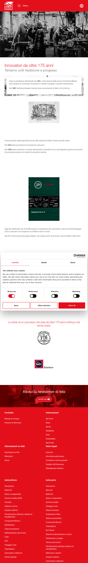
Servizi (48, 389)
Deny (16, 305)
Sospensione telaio (53, 476)
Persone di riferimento (13, 385)
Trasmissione (9, 511)
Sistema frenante (52, 472)
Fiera (48, 397)
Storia (7, 422)
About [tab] (72, 262)
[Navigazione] (22, 6)
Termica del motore (53, 504)
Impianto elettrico (11, 472)
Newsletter (50, 393)
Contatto (9, 374)
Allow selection (44, 305)
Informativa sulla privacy (55, 418)
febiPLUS (8, 452)
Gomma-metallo (52, 464)
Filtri (6, 503)
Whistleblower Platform (54, 430)
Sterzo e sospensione (13, 456)
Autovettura (11, 442)
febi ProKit (50, 405)
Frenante (8, 464)
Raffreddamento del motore (15, 495)
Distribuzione (9, 487)
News (48, 385)
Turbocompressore (12, 491)
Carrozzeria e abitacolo (13, 515)
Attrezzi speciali (10, 519)
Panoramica (9, 448)
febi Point (49, 381)
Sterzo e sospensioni (54, 460)
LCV (7, 542)
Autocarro (51, 442)
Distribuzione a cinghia (54, 500)
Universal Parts (51, 539)
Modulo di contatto (12, 381)
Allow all (71, 305)
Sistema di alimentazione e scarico (59, 496)
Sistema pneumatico (54, 480)
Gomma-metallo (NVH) (13, 460)
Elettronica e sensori (53, 515)
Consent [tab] (15, 262)
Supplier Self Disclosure (55, 426)
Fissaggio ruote (10, 507)
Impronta (49, 414)
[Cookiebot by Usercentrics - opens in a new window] (75, 255)
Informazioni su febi (15, 408)
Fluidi (7, 499)
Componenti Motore (12, 483)
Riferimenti (9, 418)
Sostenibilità (50, 401)
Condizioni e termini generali (56, 422)
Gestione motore (11, 468)
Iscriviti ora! (44, 361)
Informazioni (52, 374)
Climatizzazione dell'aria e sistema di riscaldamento (18, 477)
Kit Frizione (50, 492)
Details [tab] (44, 262)
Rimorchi (49, 452)
